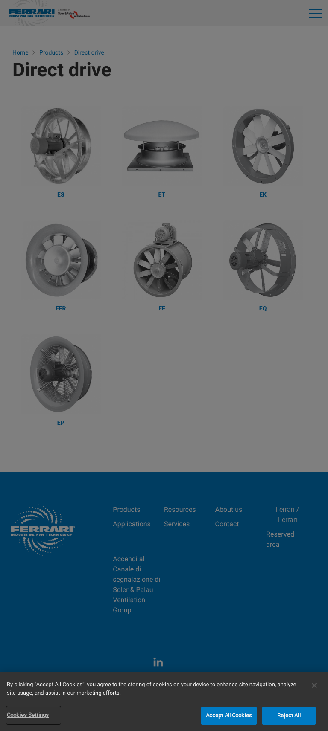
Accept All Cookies (229, 715)
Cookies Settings (28, 715)
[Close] (314, 685)
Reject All (288, 715)
